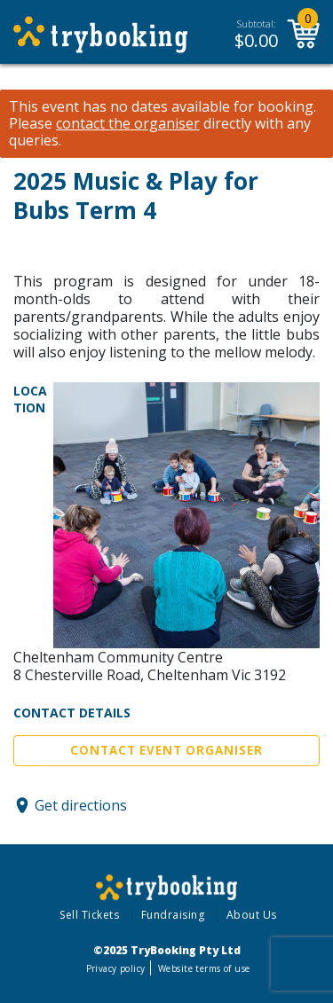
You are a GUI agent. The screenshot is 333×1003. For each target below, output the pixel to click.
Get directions (81, 805)
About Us (251, 914)
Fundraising (173, 914)
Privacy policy (116, 968)
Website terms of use (204, 968)
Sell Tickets (89, 914)
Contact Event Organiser (166, 750)
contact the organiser (128, 123)
